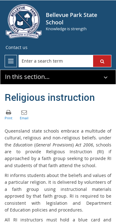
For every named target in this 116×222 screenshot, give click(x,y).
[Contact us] (16, 47)
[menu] (11, 61)
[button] (102, 61)
